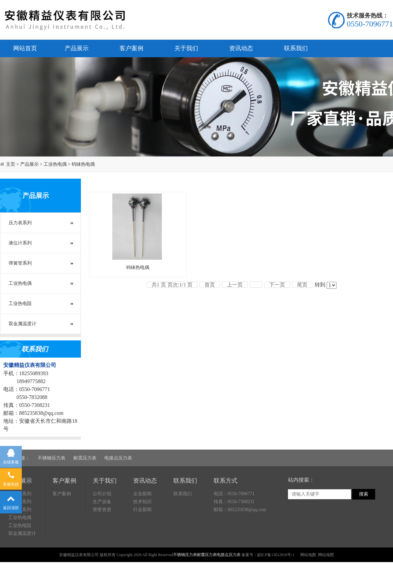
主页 (10, 164)
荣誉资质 (102, 509)
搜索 (363, 494)
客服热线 (11, 478)
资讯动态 (241, 48)
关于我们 (186, 48)
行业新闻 (142, 509)
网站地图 (308, 554)
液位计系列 (20, 243)
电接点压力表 (118, 458)
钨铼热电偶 (83, 164)
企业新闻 (142, 493)
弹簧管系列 (20, 263)
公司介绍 (102, 493)
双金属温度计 (22, 323)
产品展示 (77, 48)
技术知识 (142, 501)
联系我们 (296, 48)
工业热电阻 (20, 303)
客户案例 (131, 48)
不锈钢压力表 (51, 458)
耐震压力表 (84, 458)
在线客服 (11, 455)
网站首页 (25, 48)
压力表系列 (20, 222)
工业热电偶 (55, 164)
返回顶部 (11, 501)
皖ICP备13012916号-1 (276, 554)
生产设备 (102, 501)
